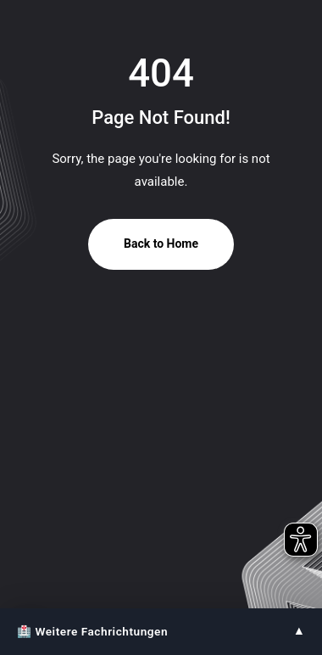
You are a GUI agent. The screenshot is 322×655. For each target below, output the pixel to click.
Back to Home (161, 243)
